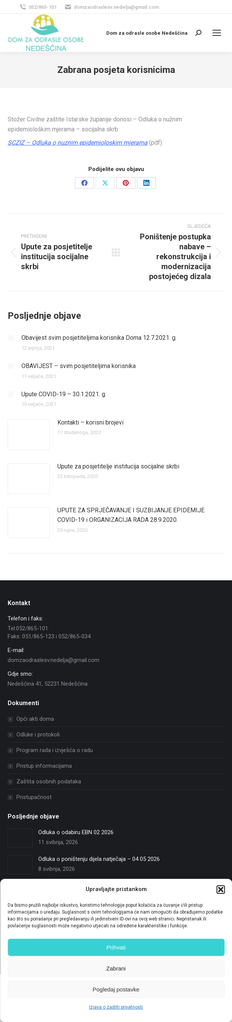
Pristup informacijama (44, 765)
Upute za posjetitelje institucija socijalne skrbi (118, 466)
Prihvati (115, 947)
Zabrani (116, 968)
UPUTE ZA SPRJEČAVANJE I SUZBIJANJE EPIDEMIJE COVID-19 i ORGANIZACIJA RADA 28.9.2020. (130, 515)
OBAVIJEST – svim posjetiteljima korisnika (78, 366)
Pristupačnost (34, 797)
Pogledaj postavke (116, 989)
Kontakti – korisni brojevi (90, 422)
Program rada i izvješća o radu (54, 750)
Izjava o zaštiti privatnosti (116, 1007)
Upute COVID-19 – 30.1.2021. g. (63, 394)
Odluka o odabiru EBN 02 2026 (76, 832)
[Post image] (11, 338)
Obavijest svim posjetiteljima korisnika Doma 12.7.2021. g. (99, 337)
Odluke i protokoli (38, 734)
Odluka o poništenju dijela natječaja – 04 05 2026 (99, 859)
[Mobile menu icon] (216, 32)
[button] (220, 889)
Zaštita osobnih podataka (48, 781)
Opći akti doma (35, 718)
